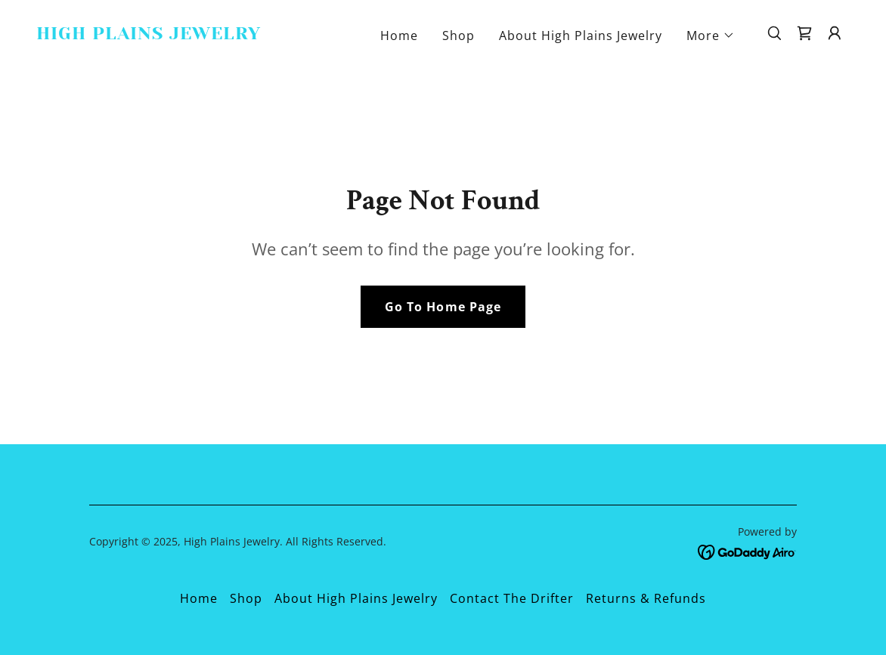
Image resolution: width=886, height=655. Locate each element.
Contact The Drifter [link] (512, 598)
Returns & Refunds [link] (646, 598)
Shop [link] (458, 35)
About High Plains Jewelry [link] (580, 35)
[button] (710, 35)
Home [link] (399, 35)
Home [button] (199, 598)
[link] (150, 34)
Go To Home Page (442, 306)
